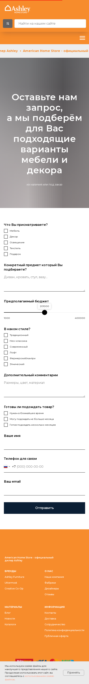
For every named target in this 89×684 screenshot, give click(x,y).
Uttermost (11, 582)
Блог (8, 612)
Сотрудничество (55, 624)
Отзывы (49, 594)
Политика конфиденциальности (64, 630)
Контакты (50, 612)
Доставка (50, 618)
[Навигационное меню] (82, 38)
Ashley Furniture (14, 576)
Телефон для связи (20, 459)
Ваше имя (12, 436)
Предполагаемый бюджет (26, 301)
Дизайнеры (52, 588)
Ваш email (12, 481)
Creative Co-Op (14, 588)
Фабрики (50, 582)
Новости (10, 618)
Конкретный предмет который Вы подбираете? (33, 267)
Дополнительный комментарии (31, 375)
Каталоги (10, 624)
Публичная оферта (56, 636)
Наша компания (54, 576)
